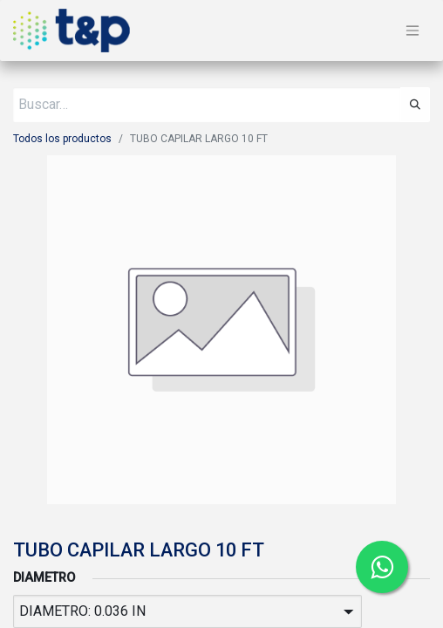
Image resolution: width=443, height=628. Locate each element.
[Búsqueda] (415, 104)
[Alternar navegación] (412, 31)
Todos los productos (62, 139)
